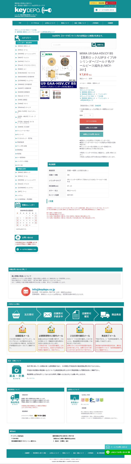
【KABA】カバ (21, 69)
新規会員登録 (101, 3)
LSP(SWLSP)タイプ (48, 32)
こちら (33, 378)
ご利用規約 (95, 23)
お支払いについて (50, 23)
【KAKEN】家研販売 (23, 92)
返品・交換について (80, 23)
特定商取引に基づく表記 (39, 453)
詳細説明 (98, 106)
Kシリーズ (20, 134)
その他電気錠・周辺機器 (24, 199)
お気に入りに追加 (91, 128)
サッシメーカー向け (23, 130)
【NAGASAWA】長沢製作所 (25, 77)
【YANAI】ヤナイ (22, 103)
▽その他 (33, 30)
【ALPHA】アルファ (23, 61)
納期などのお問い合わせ (91, 134)
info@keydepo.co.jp (43, 289)
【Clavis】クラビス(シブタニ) (26, 65)
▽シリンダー (36, 32)
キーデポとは (35, 23)
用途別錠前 (20, 142)
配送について (65, 23)
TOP (20, 23)
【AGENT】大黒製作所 (24, 88)
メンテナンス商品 (22, 161)
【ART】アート (21, 191)
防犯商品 (20, 150)
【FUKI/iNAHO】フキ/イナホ (26, 73)
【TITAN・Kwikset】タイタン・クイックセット (25, 122)
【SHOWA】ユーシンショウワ (26, 54)
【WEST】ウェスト (23, 57)
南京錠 (19, 153)
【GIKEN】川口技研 (23, 127)
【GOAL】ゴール (22, 50)
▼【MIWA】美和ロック (22, 32)
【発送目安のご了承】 (87, 106)
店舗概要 (110, 23)
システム (20, 195)
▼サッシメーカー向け (22, 30)
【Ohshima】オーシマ (24, 107)
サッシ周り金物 (22, 146)
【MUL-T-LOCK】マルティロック (26, 111)
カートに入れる (91, 121)
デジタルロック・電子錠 (24, 138)
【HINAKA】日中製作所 (24, 84)
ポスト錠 (20, 165)
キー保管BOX (21, 157)
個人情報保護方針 (101, 453)
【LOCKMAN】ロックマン (25, 80)
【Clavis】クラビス (23, 184)
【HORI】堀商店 (22, 100)
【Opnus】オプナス (23, 96)
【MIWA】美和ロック (23, 46)
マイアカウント (94, 3)
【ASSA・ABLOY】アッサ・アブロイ (26, 117)
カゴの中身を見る (110, 2)
